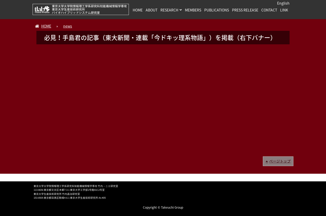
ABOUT (151, 9)
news (67, 26)
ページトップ (280, 161)
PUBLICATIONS (216, 9)
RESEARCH (169, 9)
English (283, 3)
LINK (284, 9)
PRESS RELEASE (245, 9)
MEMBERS (193, 9)
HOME (138, 9)
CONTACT (269, 9)
